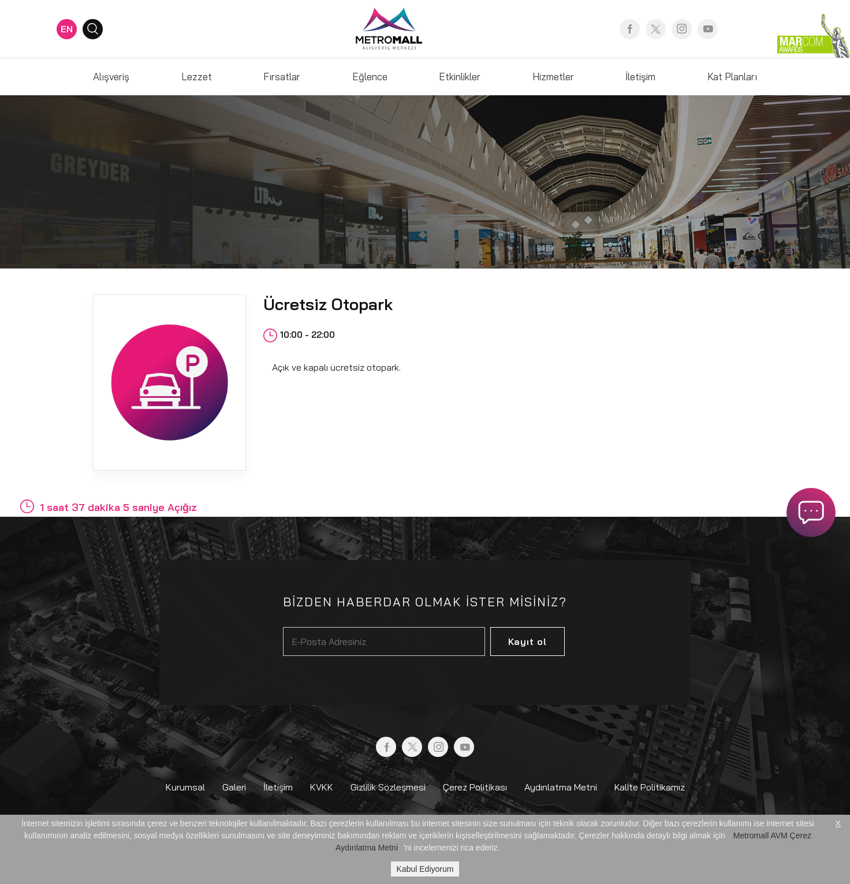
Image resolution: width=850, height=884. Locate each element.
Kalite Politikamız (649, 787)
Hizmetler (553, 76)
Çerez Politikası (475, 787)
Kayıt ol (527, 641)
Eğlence (369, 76)
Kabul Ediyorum (425, 869)
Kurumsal (185, 787)
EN (67, 29)
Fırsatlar (281, 76)
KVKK (321, 787)
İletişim (640, 76)
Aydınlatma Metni (560, 787)
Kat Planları (732, 76)
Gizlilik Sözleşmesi (388, 787)
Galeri (234, 787)
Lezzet (196, 76)
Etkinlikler (459, 76)
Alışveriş (111, 76)
